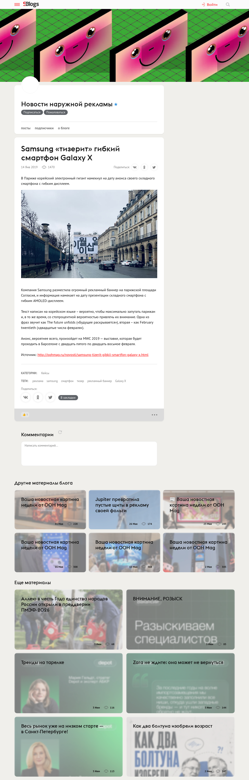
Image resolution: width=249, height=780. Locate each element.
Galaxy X (120, 381)
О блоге (64, 128)
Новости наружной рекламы (66, 104)
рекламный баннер (99, 381)
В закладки (68, 398)
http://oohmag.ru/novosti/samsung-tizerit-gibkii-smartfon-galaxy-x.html (93, 354)
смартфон (67, 381)
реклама (37, 381)
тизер (80, 381)
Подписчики (44, 128)
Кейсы (45, 373)
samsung (52, 381)
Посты (26, 128)
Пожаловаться (55, 112)
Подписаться (32, 112)
